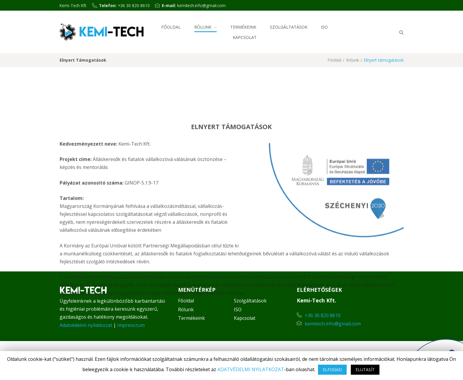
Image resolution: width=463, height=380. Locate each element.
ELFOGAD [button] (332, 369)
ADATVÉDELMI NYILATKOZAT (250, 369)
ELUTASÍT (365, 369)
